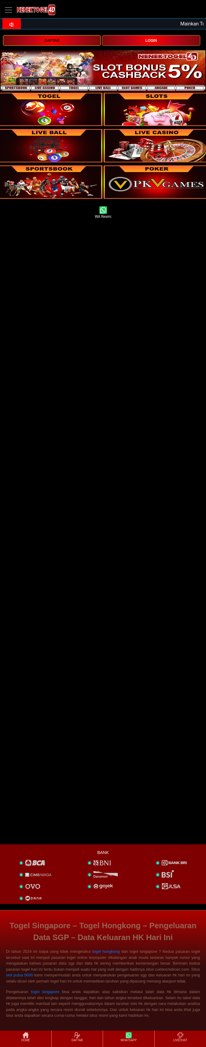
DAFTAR (52, 40)
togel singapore (45, 991)
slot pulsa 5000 (19, 975)
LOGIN (151, 40)
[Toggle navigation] (8, 9)
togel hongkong (106, 951)
